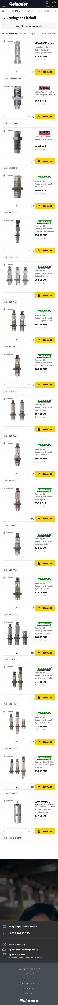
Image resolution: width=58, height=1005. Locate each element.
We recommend (10, 33)
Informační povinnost (29, 983)
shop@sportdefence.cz (23, 926)
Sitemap (29, 993)
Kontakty (29, 973)
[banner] (29, 1000)
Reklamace (29, 988)
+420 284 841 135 (19, 933)
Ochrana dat (29, 978)
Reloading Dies (15, 10)
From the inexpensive (29, 33)
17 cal (30, 10)
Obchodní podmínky (29, 968)
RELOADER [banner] (18, 4)
